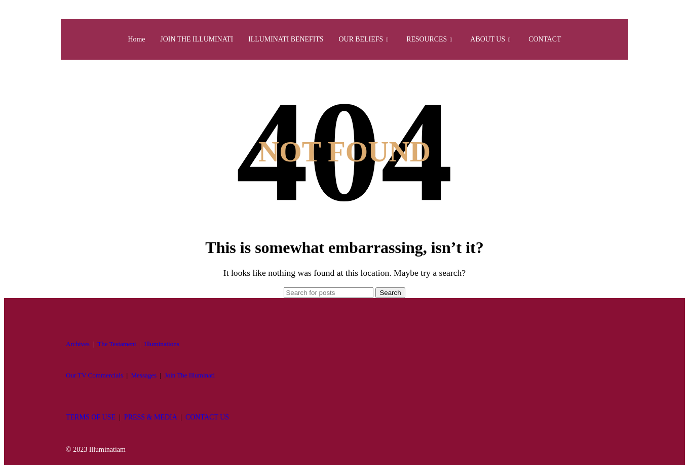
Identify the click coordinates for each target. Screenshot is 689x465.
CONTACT (556, 39)
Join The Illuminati (190, 375)
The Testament (116, 344)
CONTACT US (207, 417)
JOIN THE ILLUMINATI (188, 39)
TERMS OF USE (91, 417)
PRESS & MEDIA (150, 417)
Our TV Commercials (94, 375)
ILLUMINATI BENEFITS (283, 39)
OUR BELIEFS (366, 39)
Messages (144, 375)
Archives (78, 344)
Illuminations (161, 344)
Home (124, 39)
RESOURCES (435, 39)
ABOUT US (499, 39)
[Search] (328, 292)
